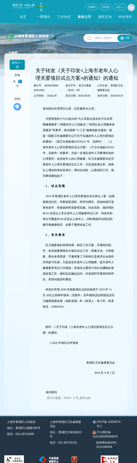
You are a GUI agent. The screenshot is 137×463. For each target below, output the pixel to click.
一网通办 (43, 17)
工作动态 (64, 17)
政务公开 (84, 17)
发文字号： (71, 80)
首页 (23, 17)
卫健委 (57, 36)
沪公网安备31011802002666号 (105, 429)
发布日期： (103, 91)
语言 (119, 7)
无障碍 (91, 7)
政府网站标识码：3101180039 (108, 440)
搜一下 (125, 38)
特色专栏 (125, 17)
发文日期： (71, 91)
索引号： (39, 80)
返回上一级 (17, 60)
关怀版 (105, 7)
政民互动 (105, 17)
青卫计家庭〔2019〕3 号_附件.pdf (68, 393)
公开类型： (40, 91)
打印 (17, 99)
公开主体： (103, 80)
